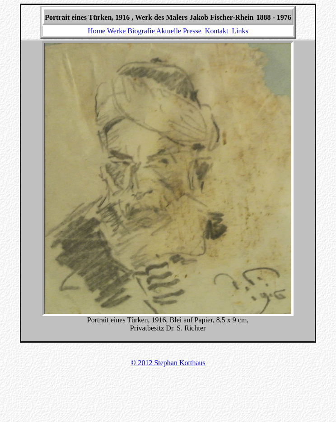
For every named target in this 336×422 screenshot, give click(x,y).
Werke (116, 31)
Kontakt (217, 31)
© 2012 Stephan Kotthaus (168, 363)
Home (96, 31)
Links (240, 31)
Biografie (140, 31)
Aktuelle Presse (178, 31)
